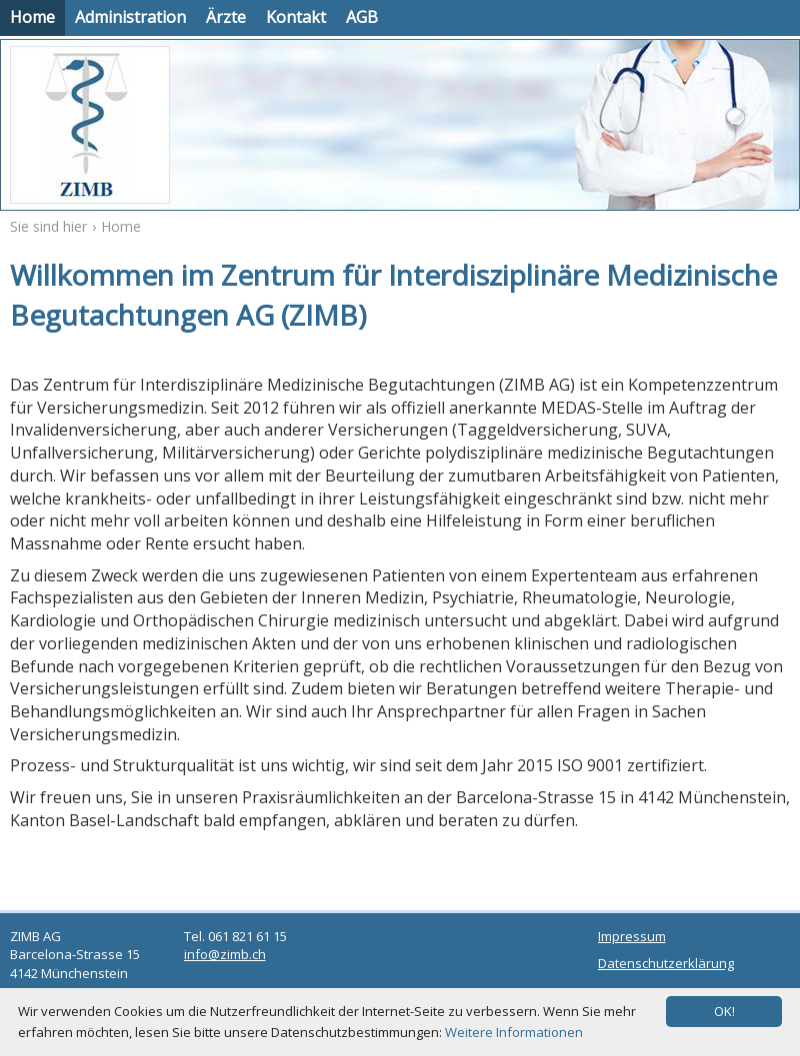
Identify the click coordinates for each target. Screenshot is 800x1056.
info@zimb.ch (225, 954)
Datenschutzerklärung (666, 963)
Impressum (632, 936)
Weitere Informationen (514, 1032)
